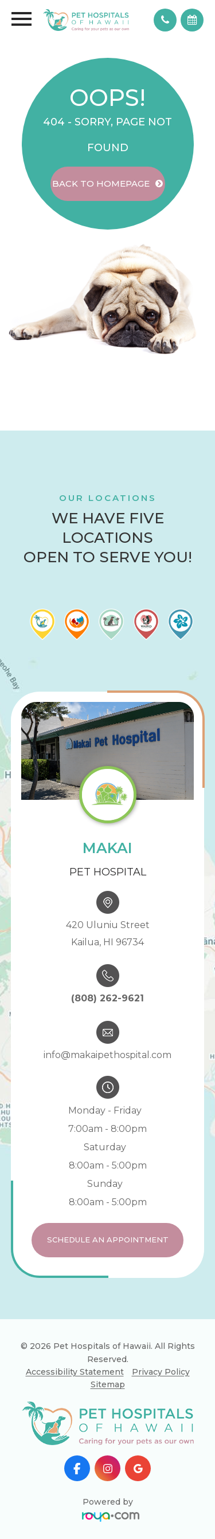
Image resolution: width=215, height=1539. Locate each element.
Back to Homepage (101, 183)
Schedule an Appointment (108, 1239)
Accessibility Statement (75, 1372)
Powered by (110, 1507)
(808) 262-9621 (107, 998)
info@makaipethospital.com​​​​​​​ (107, 1054)
